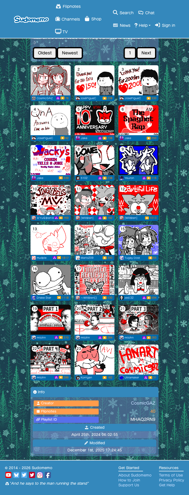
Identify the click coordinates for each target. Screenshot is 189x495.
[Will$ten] (87, 218)
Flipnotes (68, 6)
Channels (67, 19)
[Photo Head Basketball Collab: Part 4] (51, 360)
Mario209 (87, 258)
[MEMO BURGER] (95, 360)
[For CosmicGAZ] (138, 240)
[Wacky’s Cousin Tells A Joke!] (51, 160)
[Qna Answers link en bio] (51, 120)
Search (123, 12)
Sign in (165, 25)
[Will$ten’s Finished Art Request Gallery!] (95, 280)
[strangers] (138, 280)
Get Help (167, 485)
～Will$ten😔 (89, 298)
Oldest (45, 53)
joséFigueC (88, 98)
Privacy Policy (171, 480)
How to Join (129, 480)
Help (141, 25)
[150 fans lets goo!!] (95, 80)
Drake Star (44, 298)
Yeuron (129, 178)
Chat (146, 12)
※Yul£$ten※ (45, 218)
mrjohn (41, 337)
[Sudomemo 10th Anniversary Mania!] (95, 120)
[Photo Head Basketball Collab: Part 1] (51, 320)
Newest (70, 53)
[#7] (138, 160)
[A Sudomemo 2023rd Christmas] (51, 200)
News (121, 25)
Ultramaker (132, 377)
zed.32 (129, 298)
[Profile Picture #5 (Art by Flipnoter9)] (51, 80)
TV (61, 31)
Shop (92, 18)
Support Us (128, 485)
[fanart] (138, 360)
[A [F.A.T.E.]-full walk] (51, 280)
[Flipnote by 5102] (95, 160)
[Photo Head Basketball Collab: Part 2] (95, 320)
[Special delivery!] (95, 200)
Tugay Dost (132, 258)
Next (146, 53)
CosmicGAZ (45, 98)
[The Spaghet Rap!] (138, 120)
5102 (84, 178)
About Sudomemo (135, 475)
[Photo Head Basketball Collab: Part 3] (138, 320)
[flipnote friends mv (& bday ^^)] (51, 240)
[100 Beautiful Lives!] (138, 200)
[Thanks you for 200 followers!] (138, 80)
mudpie (42, 258)
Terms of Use (171, 475)
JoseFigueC (133, 98)
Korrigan (86, 377)
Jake (84, 138)
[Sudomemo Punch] (95, 240)
